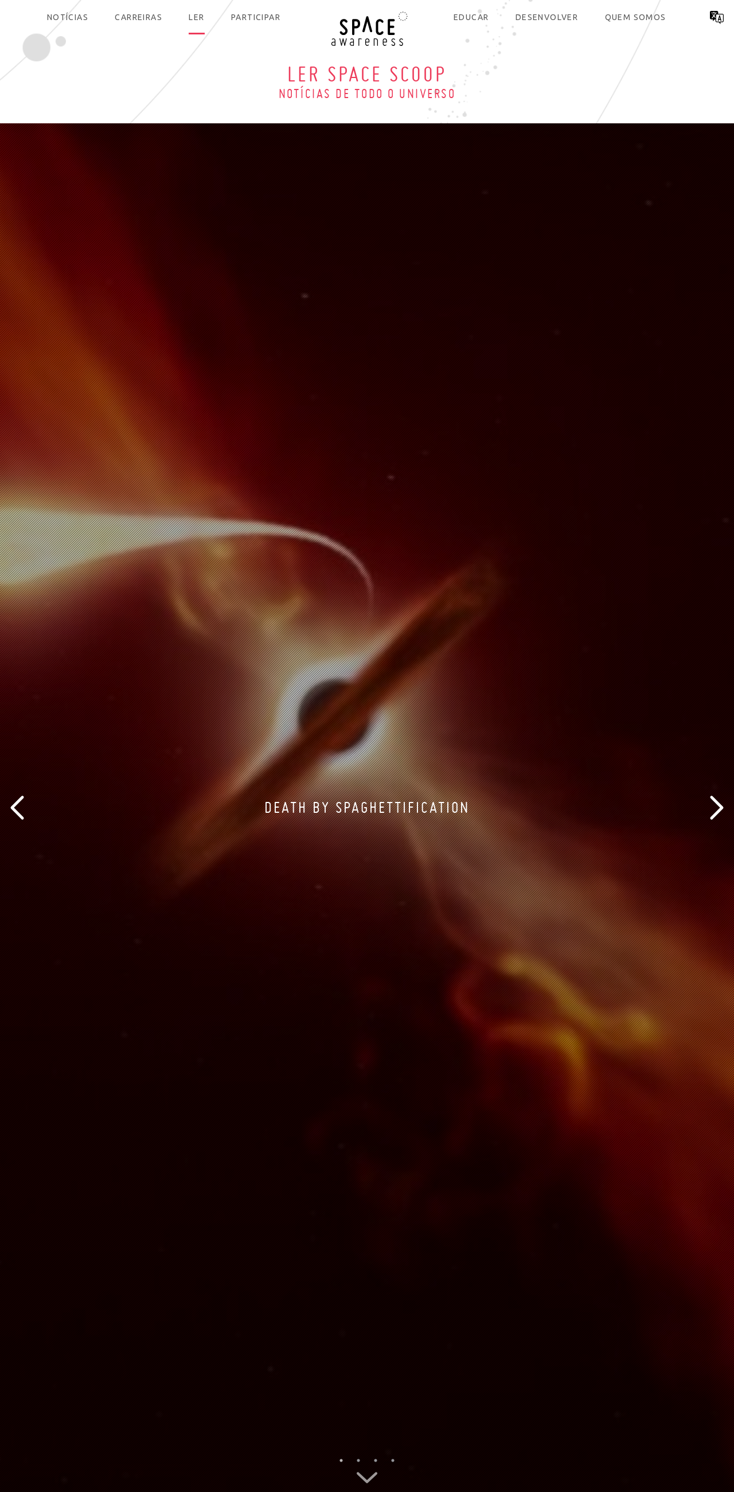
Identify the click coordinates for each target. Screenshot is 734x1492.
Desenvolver (547, 17)
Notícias (67, 17)
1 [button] (341, 1460)
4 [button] (393, 1460)
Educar (471, 17)
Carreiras (138, 17)
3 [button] (375, 1460)
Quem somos (635, 17)
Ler (196, 17)
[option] (367, 807)
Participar (255, 17)
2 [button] (358, 1460)
